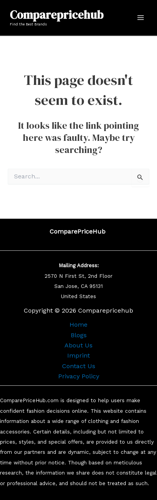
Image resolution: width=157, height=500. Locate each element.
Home (78, 324)
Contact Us (78, 366)
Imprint (78, 355)
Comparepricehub (56, 15)
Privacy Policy (78, 376)
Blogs (79, 335)
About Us (78, 345)
